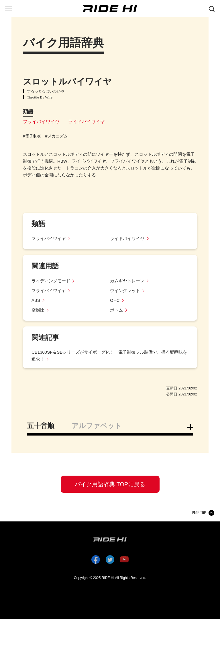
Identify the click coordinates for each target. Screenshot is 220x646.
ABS (36, 300)
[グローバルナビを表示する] (8, 8)
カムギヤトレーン (127, 280)
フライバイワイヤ (41, 121)
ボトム (116, 310)
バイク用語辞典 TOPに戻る (110, 484)
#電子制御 (32, 136)
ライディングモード (51, 280)
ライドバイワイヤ (86, 121)
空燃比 (38, 310)
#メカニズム (56, 136)
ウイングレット (125, 290)
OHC (114, 300)
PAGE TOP (199, 512)
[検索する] (211, 8)
